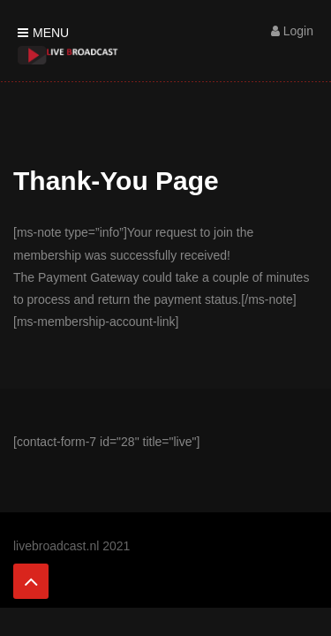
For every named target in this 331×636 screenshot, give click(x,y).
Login (292, 31)
